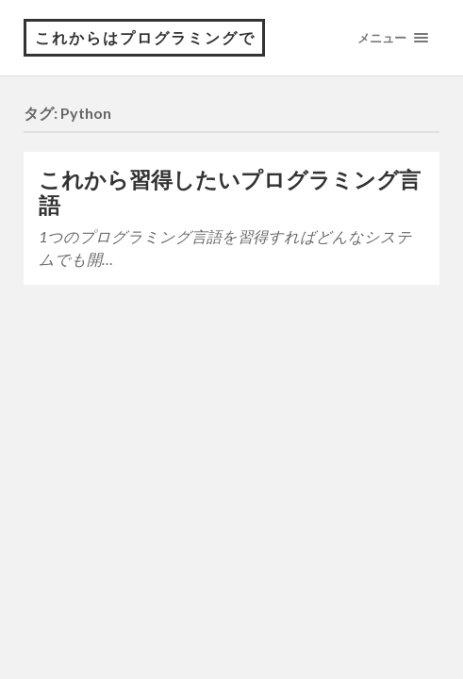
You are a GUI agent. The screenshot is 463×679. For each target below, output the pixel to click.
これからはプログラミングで (145, 37)
